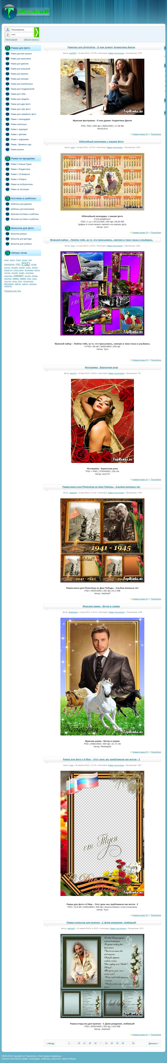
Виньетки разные (15, 233)
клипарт (18, 275)
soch (73, 147)
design (12, 260)
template (14, 267)
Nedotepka (73, 612)
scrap (33, 264)
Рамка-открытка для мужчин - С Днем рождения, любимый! (101, 922)
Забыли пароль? (31, 39)
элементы (8, 286)
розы (29, 279)
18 (90, 1043)
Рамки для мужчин (16, 73)
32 (133, 1043)
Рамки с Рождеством (17, 169)
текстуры (7, 281)
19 (95, 1043)
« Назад (50, 1043)
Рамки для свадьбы (16, 98)
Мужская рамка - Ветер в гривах (101, 606)
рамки (23, 278)
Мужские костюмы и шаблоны (21, 214)
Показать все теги (12, 291)
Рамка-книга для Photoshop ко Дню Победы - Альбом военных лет (101, 486)
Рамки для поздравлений (19, 88)
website (35, 267)
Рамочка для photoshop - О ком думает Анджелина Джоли (101, 47)
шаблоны (32, 284)
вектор (37, 270)
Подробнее (156, 134)
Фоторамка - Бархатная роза (101, 367)
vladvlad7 (73, 493)
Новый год (8, 270)
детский (14, 273)
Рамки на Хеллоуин (16, 189)
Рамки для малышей (17, 68)
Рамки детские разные (18, 53)
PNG (18, 264)
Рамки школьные (15, 124)
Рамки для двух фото (17, 103)
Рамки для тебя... (15, 93)
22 (112, 1043)
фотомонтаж (28, 281)
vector (28, 267)
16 (79, 1043)
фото (20, 281)
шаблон (25, 284)
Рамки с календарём (17, 119)
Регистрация (11, 39)
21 (106, 1043)
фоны (14, 281)
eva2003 (72, 53)
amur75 (73, 373)
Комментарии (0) (140, 134)
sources (7, 267)
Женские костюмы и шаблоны (21, 219)
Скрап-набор (18, 270)
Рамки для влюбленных (18, 83)
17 (84, 1043)
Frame (18, 260)
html (30, 260)
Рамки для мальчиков (17, 58)
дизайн (21, 273)
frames (24, 260)
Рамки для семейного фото (20, 114)
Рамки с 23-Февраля (17, 174)
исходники (30, 273)
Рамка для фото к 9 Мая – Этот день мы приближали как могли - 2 (101, 759)
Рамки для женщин (16, 78)
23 (117, 1043)
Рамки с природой (16, 129)
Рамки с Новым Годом (17, 164)
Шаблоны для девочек (18, 203)
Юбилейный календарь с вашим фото (101, 141)
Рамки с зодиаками (16, 139)
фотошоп (8, 284)
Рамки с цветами (15, 134)
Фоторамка (29, 270)
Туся (73, 246)
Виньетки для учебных (18, 243)
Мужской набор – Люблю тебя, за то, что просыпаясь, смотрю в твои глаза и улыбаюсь (101, 240)
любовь (35, 276)
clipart (6, 260)
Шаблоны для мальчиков (19, 208)
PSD (25, 263)
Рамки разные (14, 149)
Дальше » (153, 1043)
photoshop (9, 264)
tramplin (22, 267)
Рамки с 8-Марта (15, 179)
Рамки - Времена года (17, 144)
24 (123, 1043)
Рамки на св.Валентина (18, 184)
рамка (15, 278)
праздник (7, 279)
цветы (18, 284)
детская (7, 273)
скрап (34, 279)
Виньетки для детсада (17, 238)
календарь (8, 276)
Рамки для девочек (16, 63)
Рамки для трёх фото (17, 109)
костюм (28, 276)
